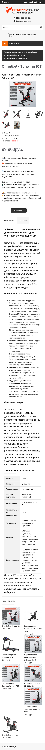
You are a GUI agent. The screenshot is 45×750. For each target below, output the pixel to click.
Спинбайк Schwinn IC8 (11, 626)
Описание (9, 221)
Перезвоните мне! (22, 21)
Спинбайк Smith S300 (10, 735)
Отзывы (23, 221)
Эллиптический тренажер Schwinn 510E (32, 709)
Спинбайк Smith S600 (33, 683)
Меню (5, 2)
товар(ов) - (28, 34)
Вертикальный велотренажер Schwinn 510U (30, 657)
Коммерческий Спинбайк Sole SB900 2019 (33, 628)
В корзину (18, 210)
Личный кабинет (33, 2)
